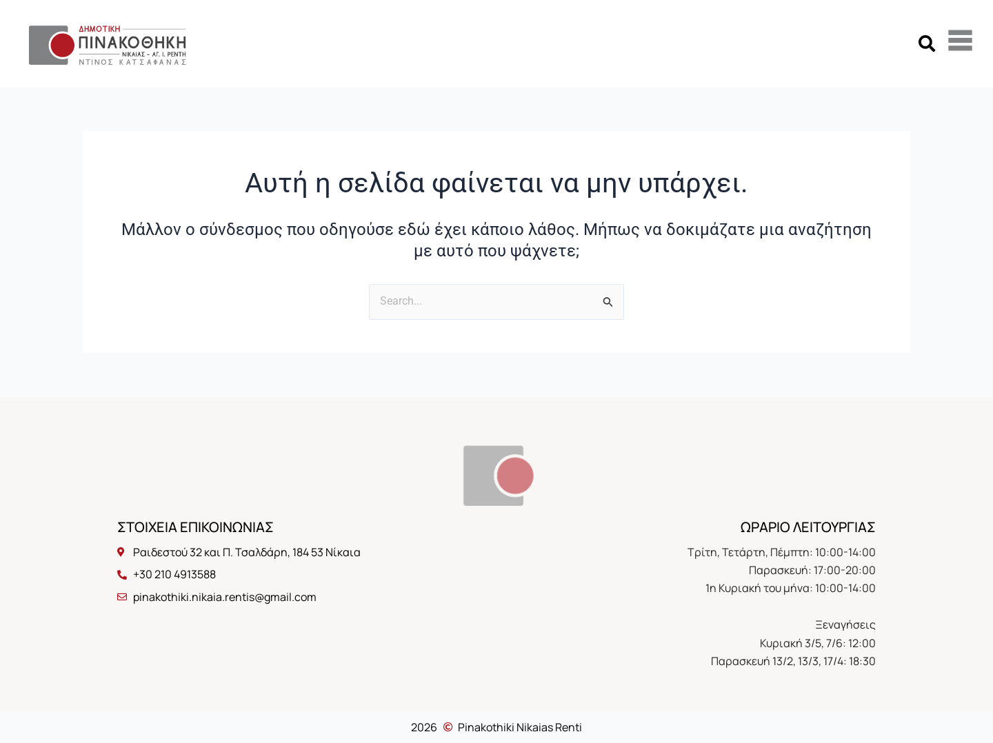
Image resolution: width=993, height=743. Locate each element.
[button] (926, 43)
